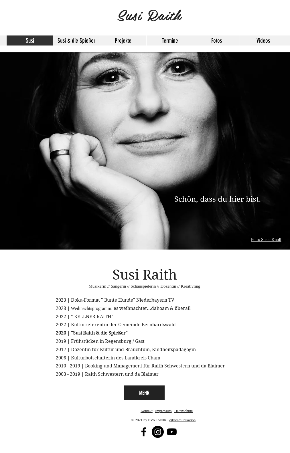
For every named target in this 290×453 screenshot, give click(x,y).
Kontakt (147, 411)
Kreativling (190, 286)
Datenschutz (183, 411)
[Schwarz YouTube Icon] (172, 432)
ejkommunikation (182, 420)
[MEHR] (144, 392)
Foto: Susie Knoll (266, 239)
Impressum (163, 411)
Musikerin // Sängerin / (109, 286)
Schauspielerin (143, 286)
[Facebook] (144, 432)
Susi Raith (145, 275)
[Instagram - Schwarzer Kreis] (158, 432)
